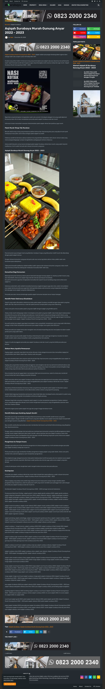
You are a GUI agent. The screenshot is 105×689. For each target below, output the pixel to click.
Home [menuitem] (25, 5)
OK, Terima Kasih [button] (9, 684)
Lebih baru (9, 653)
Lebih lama (67, 653)
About (11, 1)
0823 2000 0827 (8, 680)
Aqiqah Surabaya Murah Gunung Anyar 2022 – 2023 (20, 54)
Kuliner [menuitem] (52, 5)
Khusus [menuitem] (66, 5)
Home (6, 1)
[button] (98, 5)
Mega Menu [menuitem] (42, 5)
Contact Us (17, 1)
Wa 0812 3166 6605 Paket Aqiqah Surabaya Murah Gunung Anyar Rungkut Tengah (92, 74)
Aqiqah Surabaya (16, 24)
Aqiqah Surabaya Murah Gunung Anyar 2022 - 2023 (36, 627)
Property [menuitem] (33, 5)
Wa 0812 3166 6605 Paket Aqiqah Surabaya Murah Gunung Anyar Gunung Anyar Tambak (92, 84)
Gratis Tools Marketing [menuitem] (80, 5)
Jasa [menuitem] (59, 5)
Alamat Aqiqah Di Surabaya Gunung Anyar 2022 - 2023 (84, 66)
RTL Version (25, 1)
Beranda (7, 24)
